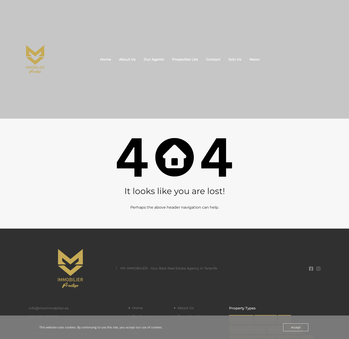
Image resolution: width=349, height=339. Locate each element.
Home (105, 59)
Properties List (185, 59)
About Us (127, 59)
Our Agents (154, 59)
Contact (213, 59)
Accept (296, 327)
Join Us (235, 59)
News (255, 59)
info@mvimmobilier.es (48, 308)
